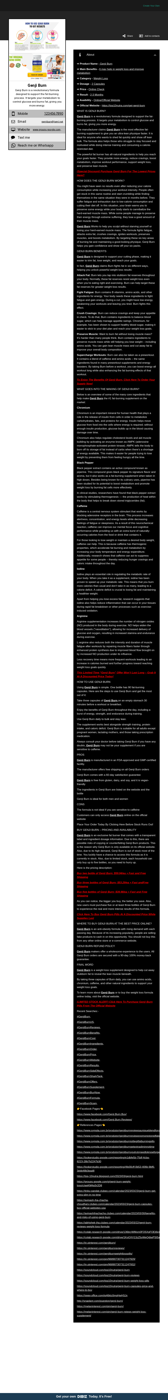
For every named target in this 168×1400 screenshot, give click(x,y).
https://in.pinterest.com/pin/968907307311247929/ (106, 1259)
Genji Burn (105, 63)
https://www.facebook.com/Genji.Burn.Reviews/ (104, 1119)
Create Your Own (151, 5)
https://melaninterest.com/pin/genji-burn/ (100, 1306)
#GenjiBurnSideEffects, (90, 1070)
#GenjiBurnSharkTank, (90, 1076)
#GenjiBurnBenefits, (88, 1032)
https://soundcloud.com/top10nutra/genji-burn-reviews (108, 1275)
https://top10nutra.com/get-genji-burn (123, 105)
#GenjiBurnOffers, (87, 1081)
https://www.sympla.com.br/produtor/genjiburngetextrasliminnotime (115, 1146)
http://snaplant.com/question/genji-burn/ (100, 1300)
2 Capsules (98, 83)
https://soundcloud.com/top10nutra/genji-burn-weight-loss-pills (113, 1280)
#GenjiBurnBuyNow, (88, 1092)
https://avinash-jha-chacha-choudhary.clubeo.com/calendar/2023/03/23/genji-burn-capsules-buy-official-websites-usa (114, 1204)
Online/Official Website (107, 100)
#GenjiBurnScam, (87, 1103)
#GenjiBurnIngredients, (90, 1043)
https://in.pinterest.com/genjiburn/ (96, 1242)
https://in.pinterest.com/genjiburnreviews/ (100, 1248)
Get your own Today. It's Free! (84, 1396)
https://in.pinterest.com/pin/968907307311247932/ (106, 1264)
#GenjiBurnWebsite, (88, 1060)
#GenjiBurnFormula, (88, 1097)
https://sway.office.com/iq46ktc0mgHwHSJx (102, 1295)
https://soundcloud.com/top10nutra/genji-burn (103, 1269)
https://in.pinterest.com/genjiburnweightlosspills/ (104, 1253)
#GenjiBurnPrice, (87, 1054)
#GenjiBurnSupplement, (91, 1087)
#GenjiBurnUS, (85, 1022)
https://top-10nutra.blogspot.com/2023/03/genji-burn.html (110, 1176)
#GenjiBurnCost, (86, 1038)
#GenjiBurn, (84, 1016)
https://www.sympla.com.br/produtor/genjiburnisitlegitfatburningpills (116, 1141)
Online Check (96, 89)
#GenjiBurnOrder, (87, 1049)
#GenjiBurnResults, (88, 1065)
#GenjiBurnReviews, (89, 1027)
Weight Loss (101, 78)
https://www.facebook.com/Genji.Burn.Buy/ (102, 1114)
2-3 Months (96, 94)
